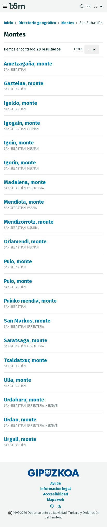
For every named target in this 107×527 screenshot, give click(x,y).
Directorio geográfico (37, 23)
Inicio (8, 23)
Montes (67, 23)
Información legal (55, 489)
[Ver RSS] (59, 506)
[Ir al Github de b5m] (52, 506)
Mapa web (55, 499)
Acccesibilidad (55, 494)
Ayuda (55, 483)
